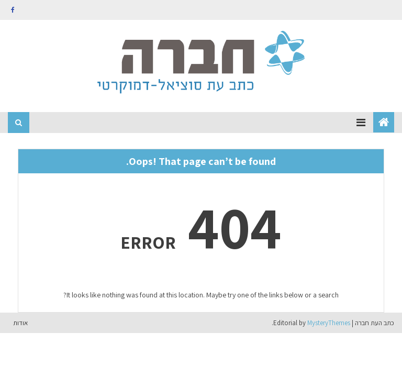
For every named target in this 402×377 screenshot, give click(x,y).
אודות (20, 322)
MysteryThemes (328, 322)
